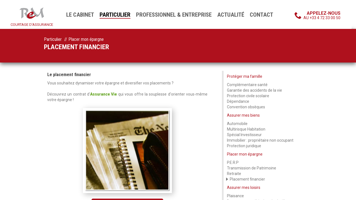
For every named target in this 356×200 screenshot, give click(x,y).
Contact (261, 15)
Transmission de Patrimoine (251, 168)
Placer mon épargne (245, 154)
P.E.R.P (233, 162)
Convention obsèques (246, 107)
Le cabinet (80, 15)
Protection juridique (244, 146)
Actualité (230, 15)
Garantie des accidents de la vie (254, 90)
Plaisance (235, 196)
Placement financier (247, 179)
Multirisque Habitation (246, 129)
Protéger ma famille (244, 76)
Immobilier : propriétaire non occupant (260, 140)
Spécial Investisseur (244, 134)
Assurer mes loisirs (243, 187)
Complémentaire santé (247, 84)
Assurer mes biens (243, 115)
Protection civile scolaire (248, 96)
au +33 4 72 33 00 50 (321, 15)
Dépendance (238, 101)
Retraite (234, 173)
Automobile (237, 123)
